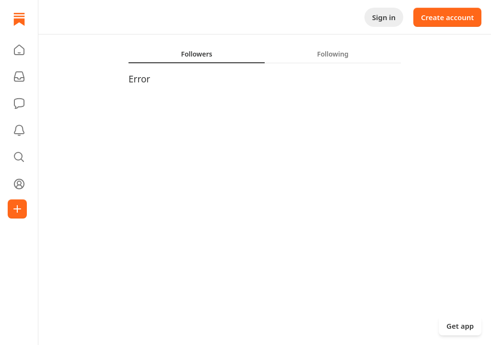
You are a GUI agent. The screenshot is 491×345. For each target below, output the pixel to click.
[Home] (19, 19)
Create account (447, 17)
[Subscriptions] (19, 76)
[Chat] (19, 103)
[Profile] (19, 184)
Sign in (384, 17)
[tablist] (265, 53)
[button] (19, 49)
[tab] (197, 53)
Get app (460, 326)
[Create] (17, 208)
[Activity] (19, 130)
